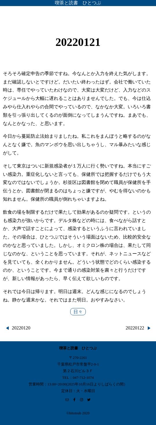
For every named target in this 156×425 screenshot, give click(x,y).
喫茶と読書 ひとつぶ (78, 2)
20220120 (21, 327)
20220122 (135, 327)
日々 (78, 311)
